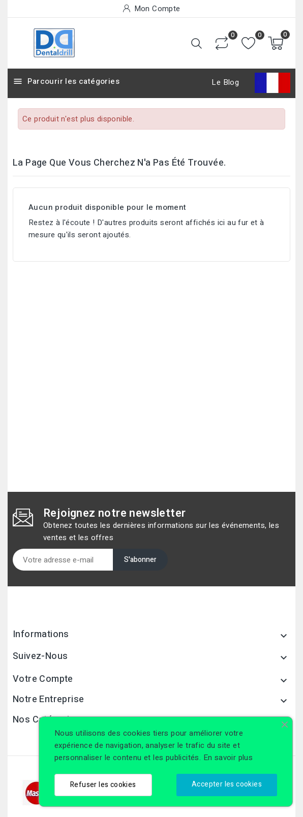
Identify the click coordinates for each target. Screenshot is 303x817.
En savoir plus (228, 757)
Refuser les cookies (103, 784)
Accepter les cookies (227, 784)
